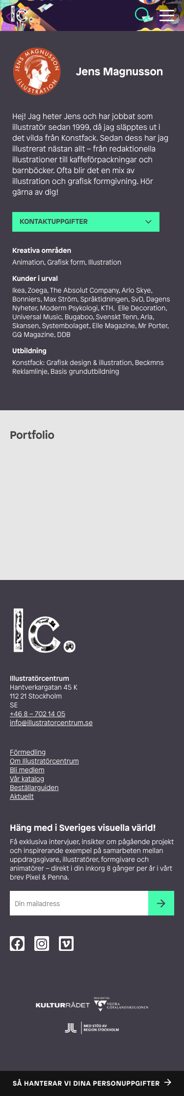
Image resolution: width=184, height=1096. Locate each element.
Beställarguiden (34, 787)
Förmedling (28, 752)
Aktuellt (22, 796)
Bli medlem (27, 770)
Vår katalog (27, 779)
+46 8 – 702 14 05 (37, 714)
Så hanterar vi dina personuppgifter (86, 1083)
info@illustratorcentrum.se (51, 723)
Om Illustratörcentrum (44, 761)
